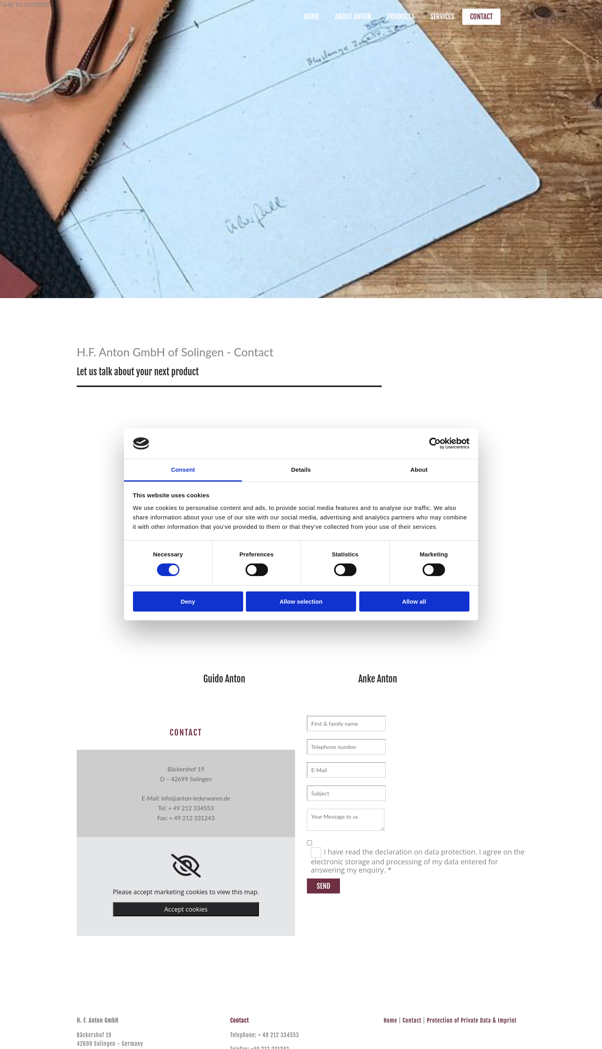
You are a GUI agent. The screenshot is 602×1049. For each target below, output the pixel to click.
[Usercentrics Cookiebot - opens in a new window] (435, 443)
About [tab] (419, 469)
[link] (186, 866)
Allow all (414, 601)
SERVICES (442, 16)
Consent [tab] (183, 469)
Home (390, 1020)
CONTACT (481, 16)
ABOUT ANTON (353, 16)
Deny (188, 601)
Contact (412, 1020)
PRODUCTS (400, 16)
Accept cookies (185, 909)
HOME (311, 16)
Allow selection (300, 601)
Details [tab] (301, 469)
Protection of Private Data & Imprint (472, 1020)
